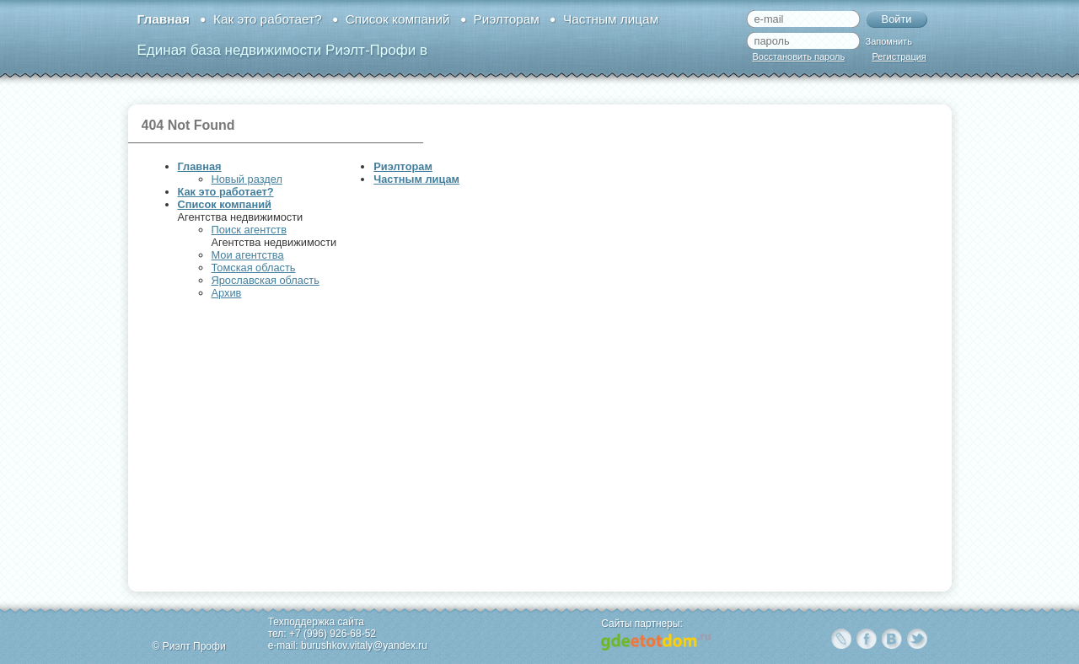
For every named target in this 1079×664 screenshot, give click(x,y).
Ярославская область (265, 280)
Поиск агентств (249, 229)
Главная (163, 19)
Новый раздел (247, 179)
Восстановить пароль (799, 56)
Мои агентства (248, 255)
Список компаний (398, 19)
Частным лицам (610, 19)
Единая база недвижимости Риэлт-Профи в (282, 50)
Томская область (254, 267)
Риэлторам (507, 19)
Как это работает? (267, 19)
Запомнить (889, 41)
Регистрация (899, 56)
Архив (227, 292)
